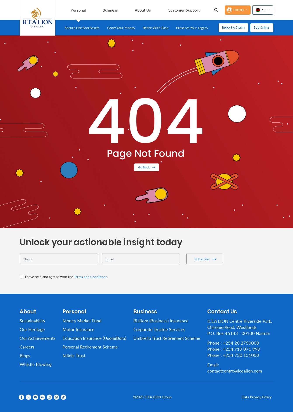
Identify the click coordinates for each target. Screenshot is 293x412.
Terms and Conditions (90, 277)
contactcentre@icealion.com (234, 370)
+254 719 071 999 (241, 349)
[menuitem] (78, 10)
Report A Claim (233, 27)
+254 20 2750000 (241, 342)
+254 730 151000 (241, 355)
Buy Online (262, 27)
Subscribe (201, 259)
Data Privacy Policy (257, 397)
